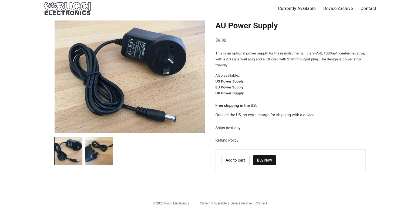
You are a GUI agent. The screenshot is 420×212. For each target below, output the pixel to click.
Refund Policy (227, 140)
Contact (369, 8)
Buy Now (264, 160)
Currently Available (297, 8)
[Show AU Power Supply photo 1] (68, 151)
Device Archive (338, 8)
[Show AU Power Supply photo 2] (99, 151)
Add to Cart (235, 160)
